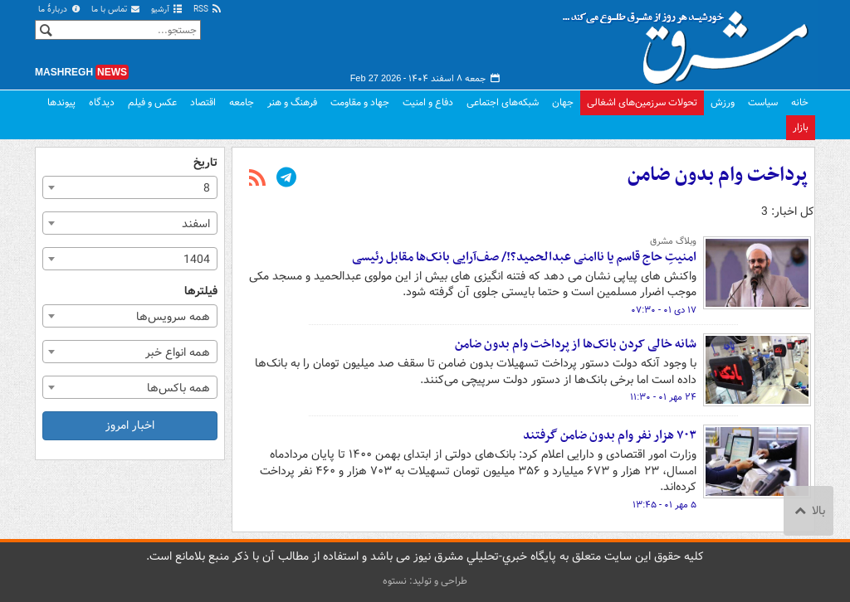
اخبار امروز (129, 425)
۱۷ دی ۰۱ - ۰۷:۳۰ (663, 310)
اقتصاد (203, 102)
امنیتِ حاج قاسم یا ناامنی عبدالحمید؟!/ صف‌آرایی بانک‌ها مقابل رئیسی (524, 257)
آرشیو (167, 9)
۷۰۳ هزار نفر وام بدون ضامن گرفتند (609, 435)
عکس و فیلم (152, 102)
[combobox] (129, 187)
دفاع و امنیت (428, 102)
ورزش (723, 102)
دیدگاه (102, 102)
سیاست (763, 102)
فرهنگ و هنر (292, 102)
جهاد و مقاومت (359, 102)
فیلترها (200, 291)
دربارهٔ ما (59, 9)
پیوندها (61, 102)
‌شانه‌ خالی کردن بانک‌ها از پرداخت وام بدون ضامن (575, 344)
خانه (799, 102)
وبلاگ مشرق (673, 241)
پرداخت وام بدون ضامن (718, 175)
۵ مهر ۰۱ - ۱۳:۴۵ (664, 505)
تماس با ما (116, 9)
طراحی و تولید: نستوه (425, 581)
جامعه (241, 102)
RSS (207, 9)
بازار (800, 127)
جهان (563, 102)
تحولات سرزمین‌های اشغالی (642, 102)
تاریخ (205, 163)
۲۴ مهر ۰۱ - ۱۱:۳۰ (663, 397)
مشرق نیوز (690, 41)
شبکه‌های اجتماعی (503, 102)
